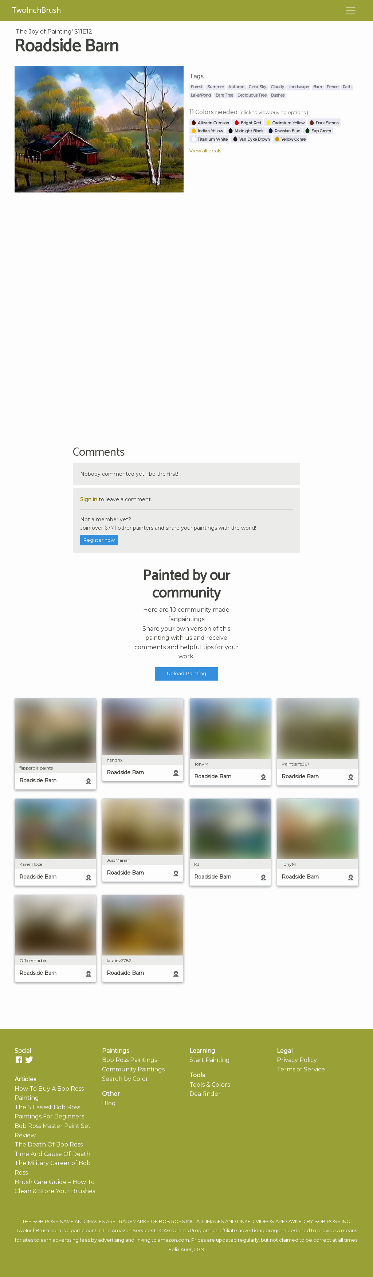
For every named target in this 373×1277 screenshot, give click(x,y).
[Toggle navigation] (350, 10)
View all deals (205, 150)
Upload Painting (186, 673)
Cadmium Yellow (285, 123)
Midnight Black (245, 131)
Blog (109, 1103)
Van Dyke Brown (251, 139)
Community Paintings (133, 1069)
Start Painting (209, 1059)
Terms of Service (301, 1069)
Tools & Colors (209, 1084)
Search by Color (125, 1078)
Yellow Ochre (290, 139)
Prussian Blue (284, 131)
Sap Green (318, 131)
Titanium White (209, 139)
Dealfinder (205, 1093)
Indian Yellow (207, 131)
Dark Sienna (324, 123)
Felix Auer (180, 1249)
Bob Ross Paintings (129, 1059)
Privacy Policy (297, 1059)
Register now (99, 540)
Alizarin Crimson (210, 123)
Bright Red (247, 123)
